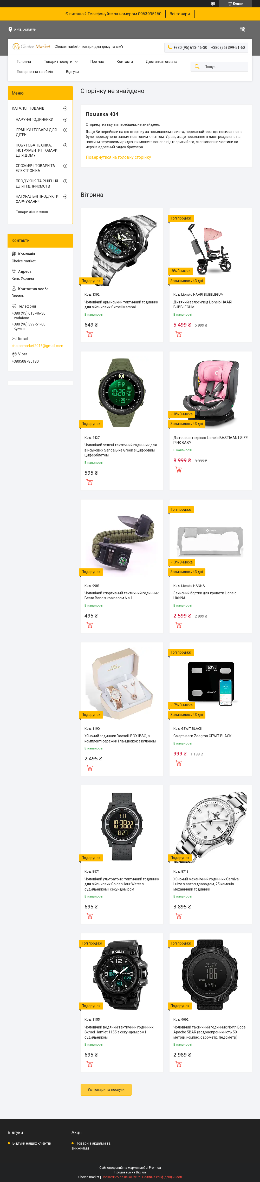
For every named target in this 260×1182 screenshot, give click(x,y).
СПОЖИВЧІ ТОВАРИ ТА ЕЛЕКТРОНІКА (35, 168)
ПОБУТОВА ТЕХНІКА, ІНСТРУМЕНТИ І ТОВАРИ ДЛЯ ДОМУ (36, 150)
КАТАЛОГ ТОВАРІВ (28, 108)
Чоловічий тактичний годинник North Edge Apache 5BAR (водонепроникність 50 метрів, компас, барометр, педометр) (209, 1032)
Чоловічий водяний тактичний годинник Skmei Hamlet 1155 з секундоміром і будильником (118, 1032)
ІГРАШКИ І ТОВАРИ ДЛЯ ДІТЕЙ (36, 132)
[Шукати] (197, 67)
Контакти (125, 61)
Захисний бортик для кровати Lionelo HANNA (205, 595)
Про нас (97, 61)
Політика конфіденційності (162, 1177)
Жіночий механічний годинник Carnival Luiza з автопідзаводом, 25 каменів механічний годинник (206, 884)
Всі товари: (180, 13)
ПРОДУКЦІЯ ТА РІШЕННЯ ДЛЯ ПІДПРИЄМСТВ (37, 183)
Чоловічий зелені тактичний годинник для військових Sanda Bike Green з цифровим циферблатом (120, 450)
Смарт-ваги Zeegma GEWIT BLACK (202, 736)
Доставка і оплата (161, 61)
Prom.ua (155, 1168)
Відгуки (72, 72)
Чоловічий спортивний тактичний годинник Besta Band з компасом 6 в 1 (121, 595)
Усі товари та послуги (106, 1089)
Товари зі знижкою (32, 212)
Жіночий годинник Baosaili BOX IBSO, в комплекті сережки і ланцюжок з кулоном (120, 738)
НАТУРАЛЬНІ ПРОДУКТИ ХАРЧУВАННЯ (37, 199)
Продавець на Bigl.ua (130, 1172)
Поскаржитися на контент (121, 1177)
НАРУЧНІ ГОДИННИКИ (34, 119)
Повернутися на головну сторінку (118, 157)
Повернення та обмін (35, 72)
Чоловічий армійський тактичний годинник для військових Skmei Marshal (121, 304)
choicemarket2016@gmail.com (37, 346)
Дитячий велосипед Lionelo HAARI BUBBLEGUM (202, 304)
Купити (89, 333)
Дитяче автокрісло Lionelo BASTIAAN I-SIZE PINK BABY (210, 440)
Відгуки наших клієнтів (31, 1143)
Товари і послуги (58, 61)
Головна (24, 61)
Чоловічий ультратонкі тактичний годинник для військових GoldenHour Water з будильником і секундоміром (121, 884)
